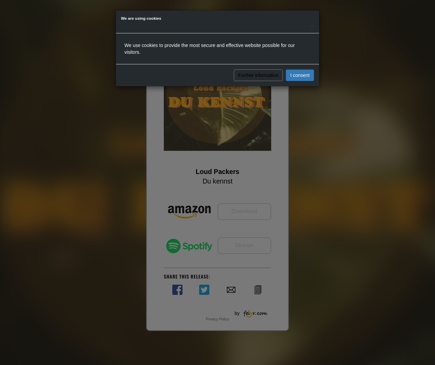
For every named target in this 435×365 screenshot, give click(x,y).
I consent (300, 75)
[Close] (312, 24)
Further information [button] (258, 75)
